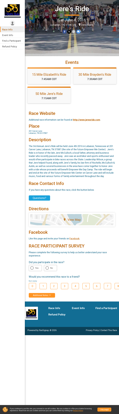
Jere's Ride (72, 9)
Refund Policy (56, 314)
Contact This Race (109, 330)
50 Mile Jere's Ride (49, 94)
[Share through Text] (78, 32)
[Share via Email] (74, 32)
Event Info (78, 308)
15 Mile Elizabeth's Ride (49, 74)
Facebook (74, 238)
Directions (87, 24)
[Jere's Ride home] (12, 10)
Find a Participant (106, 308)
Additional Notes (42, 295)
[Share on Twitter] (69, 32)
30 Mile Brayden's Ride (94, 74)
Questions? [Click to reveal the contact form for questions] (39, 198)
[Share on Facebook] (64, 32)
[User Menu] (12, 23)
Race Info (54, 308)
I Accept (104, 409)
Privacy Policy (92, 330)
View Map (72, 219)
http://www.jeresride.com (86, 120)
